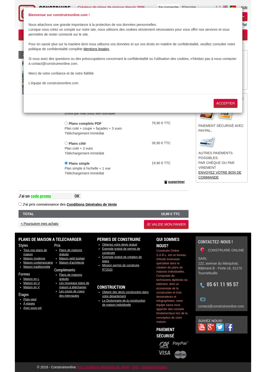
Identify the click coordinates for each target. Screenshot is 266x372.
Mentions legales (96, 49)
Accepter (225, 103)
